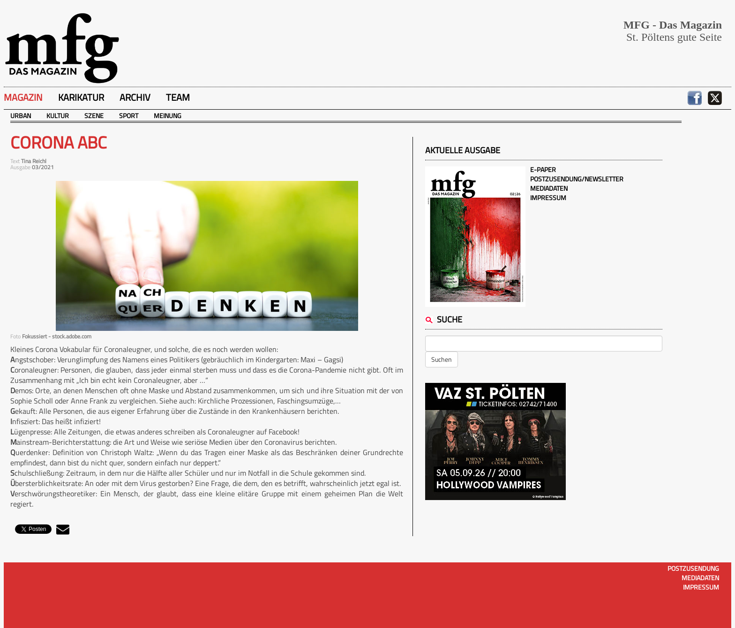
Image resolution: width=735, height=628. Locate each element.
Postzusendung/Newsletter (576, 179)
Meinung (167, 115)
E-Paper (543, 169)
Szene (94, 115)
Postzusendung (693, 568)
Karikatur (81, 97)
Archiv (135, 97)
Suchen (441, 359)
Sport (128, 115)
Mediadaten (549, 188)
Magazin (23, 97)
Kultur (57, 115)
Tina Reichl (33, 161)
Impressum (548, 197)
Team (178, 97)
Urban (20, 115)
